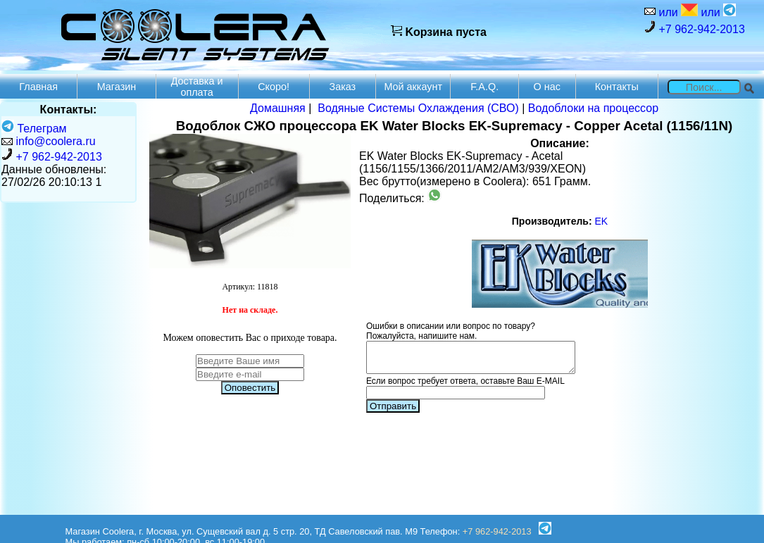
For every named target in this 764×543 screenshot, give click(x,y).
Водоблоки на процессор (593, 108)
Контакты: (68, 110)
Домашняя (278, 108)
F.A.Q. (484, 86)
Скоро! (273, 86)
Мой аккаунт (413, 86)
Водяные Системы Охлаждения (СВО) (418, 108)
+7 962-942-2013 (694, 27)
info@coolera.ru (55, 141)
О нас (547, 86)
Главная (38, 86)
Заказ (342, 86)
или (677, 11)
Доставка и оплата (197, 86)
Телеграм (34, 129)
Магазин (117, 86)
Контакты (617, 86)
